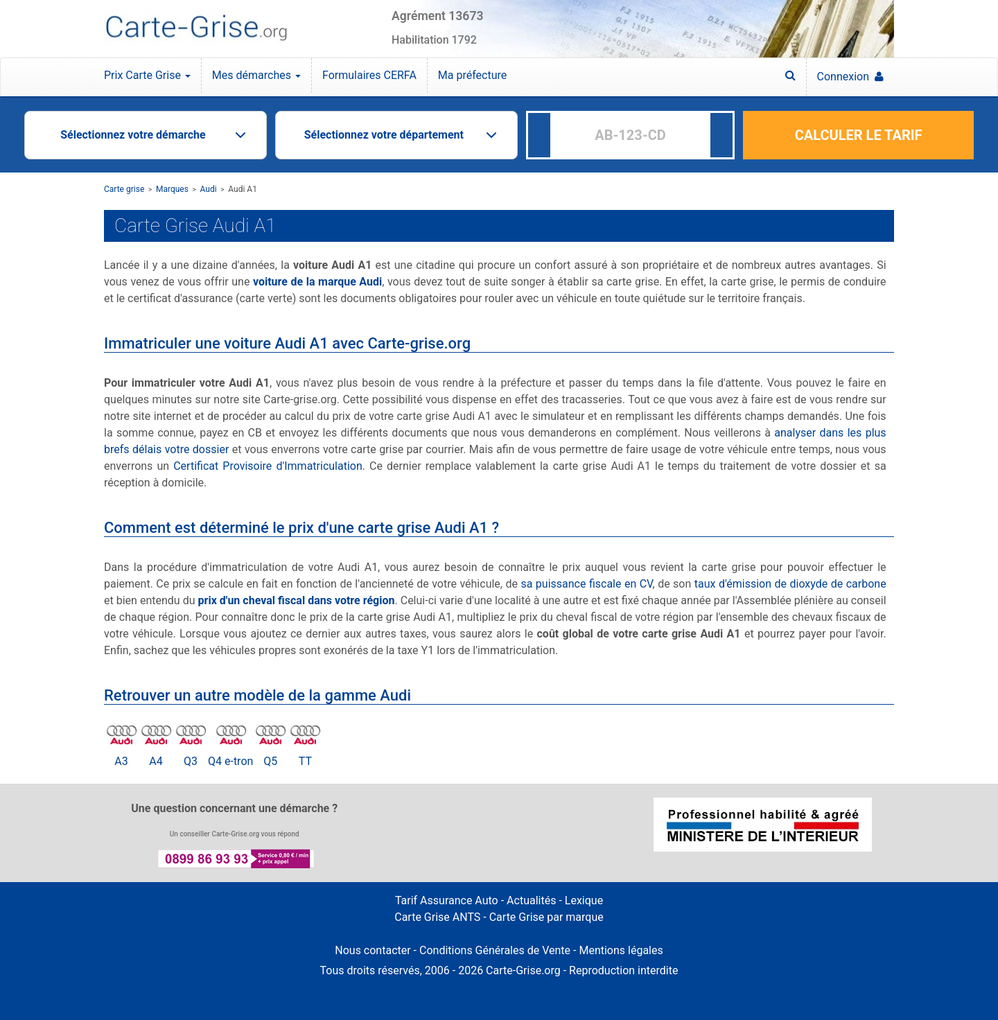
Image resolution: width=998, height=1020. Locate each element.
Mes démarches (256, 75)
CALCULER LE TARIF (858, 135)
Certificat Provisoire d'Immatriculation (267, 466)
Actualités (531, 900)
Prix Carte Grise (147, 75)
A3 (121, 761)
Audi (208, 189)
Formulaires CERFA (369, 75)
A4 (155, 761)
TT (305, 761)
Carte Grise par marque (546, 917)
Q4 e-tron (230, 761)
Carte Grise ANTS (437, 917)
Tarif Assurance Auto (446, 900)
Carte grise (124, 189)
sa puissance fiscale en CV (586, 583)
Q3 (191, 761)
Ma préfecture (472, 75)
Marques (172, 189)
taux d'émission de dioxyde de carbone (790, 583)
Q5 (270, 761)
